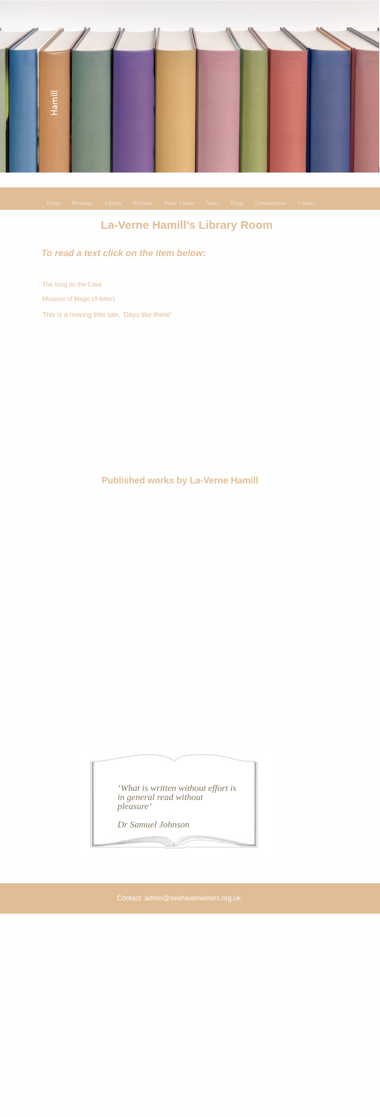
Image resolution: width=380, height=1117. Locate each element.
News (212, 203)
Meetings (82, 203)
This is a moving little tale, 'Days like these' (106, 314)
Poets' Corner (179, 203)
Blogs (237, 203)
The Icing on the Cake (72, 284)
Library (113, 203)
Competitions (270, 203)
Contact (306, 203)
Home (54, 203)
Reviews (143, 203)
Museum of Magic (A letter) (78, 299)
